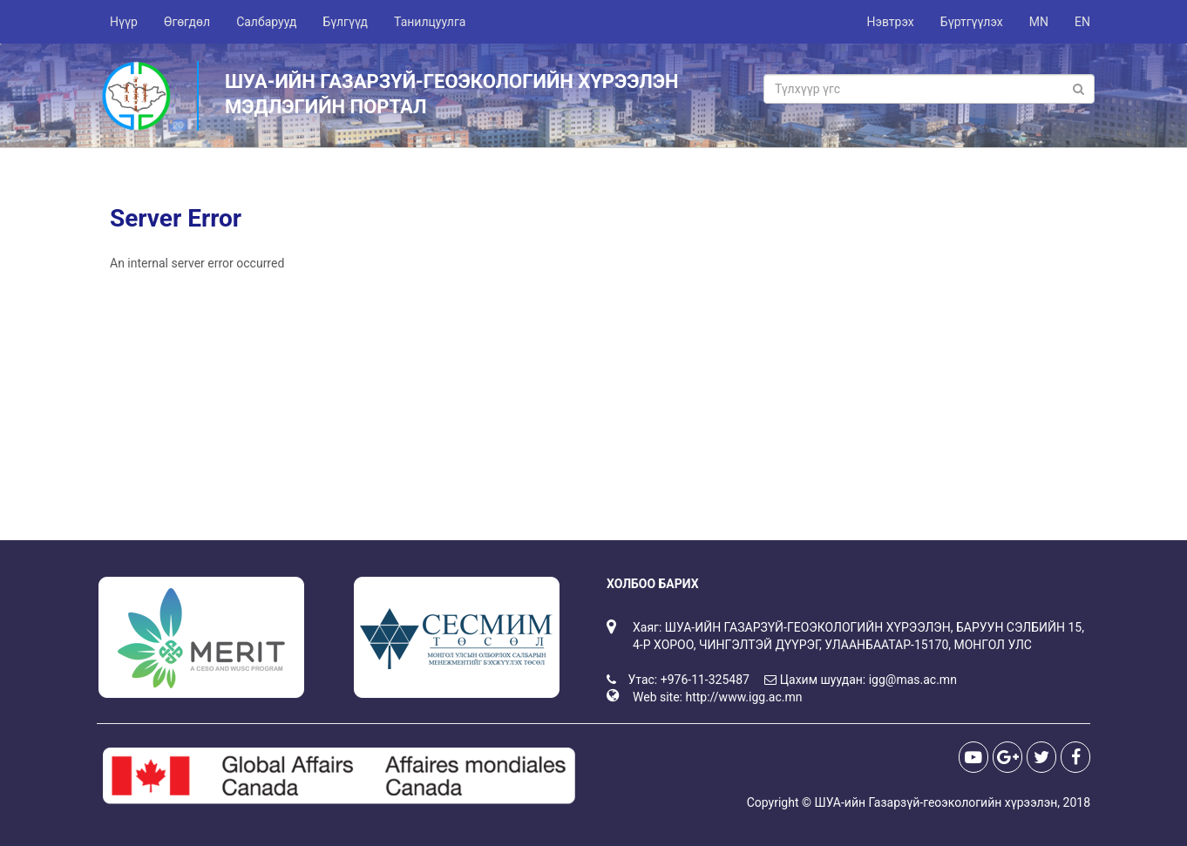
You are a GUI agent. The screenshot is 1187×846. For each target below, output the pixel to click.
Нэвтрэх (889, 22)
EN (1082, 22)
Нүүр (124, 22)
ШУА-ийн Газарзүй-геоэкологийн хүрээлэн (935, 802)
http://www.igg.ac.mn (743, 697)
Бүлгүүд (345, 22)
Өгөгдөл (187, 22)
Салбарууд (266, 22)
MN (1038, 22)
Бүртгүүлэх (971, 22)
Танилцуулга (429, 22)
